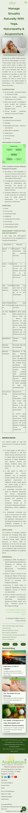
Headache (14, 632)
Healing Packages (6, 796)
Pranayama (16, 635)
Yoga (13, 626)
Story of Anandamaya (7, 791)
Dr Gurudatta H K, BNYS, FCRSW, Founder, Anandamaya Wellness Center (16, 612)
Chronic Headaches (8, 639)
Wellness (13, 637)
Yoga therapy (19, 626)
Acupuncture (6, 628)
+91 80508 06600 (14, 746)
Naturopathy (6, 632)
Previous (5, 644)
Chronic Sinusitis (7, 635)
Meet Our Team (6, 794)
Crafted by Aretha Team (14, 811)
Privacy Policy (5, 785)
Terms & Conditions (7, 783)
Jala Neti (22, 635)
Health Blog (5, 799)
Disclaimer (4, 780)
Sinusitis (8, 626)
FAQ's (2, 788)
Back (15, 644)
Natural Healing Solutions (10, 630)
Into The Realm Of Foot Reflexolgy (11, 695)
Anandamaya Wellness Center (10, 806)
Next (23, 644)
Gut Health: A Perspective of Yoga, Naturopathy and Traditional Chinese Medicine (13, 723)
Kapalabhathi (6, 637)
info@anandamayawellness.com (13, 744)
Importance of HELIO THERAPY (11, 668)
